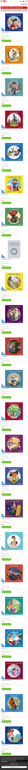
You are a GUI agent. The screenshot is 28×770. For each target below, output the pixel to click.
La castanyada (4, 453)
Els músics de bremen (5, 64)
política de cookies (4, 761)
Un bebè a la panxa (5, 550)
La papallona (4, 712)
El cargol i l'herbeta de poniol (7, 615)
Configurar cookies (14, 763)
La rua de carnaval (5, 161)
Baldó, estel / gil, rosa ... (5, 67)
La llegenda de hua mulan (6, 680)
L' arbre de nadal (4, 421)
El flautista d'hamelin (5, 32)
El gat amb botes (4, 485)
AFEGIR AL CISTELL (6, 40)
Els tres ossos (4, 226)
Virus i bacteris (4, 745)
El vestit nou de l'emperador (6, 518)
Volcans (3, 583)
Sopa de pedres (4, 323)
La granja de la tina (5, 194)
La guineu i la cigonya (5, 388)
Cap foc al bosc (4, 291)
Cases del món (4, 356)
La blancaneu (4, 129)
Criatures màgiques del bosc (6, 259)
